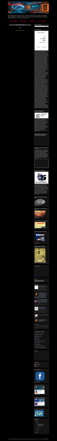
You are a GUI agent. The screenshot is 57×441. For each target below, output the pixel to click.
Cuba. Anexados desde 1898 (43, 314)
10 (37, 423)
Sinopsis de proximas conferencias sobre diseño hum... (40, 425)
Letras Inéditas (42, 21)
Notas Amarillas (37, 337)
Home (20, 27)
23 (37, 427)
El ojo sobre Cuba (37, 342)
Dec (37, 430)
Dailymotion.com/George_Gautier (40, 341)
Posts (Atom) (22, 30)
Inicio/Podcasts (13, 21)
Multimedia (23, 21)
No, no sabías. (37, 324)
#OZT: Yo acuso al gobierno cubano (40, 347)
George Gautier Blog (38, 336)
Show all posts (21, 24)
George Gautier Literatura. (39, 334)
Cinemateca (32, 21)
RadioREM (15, 4)
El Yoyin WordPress (38, 344)
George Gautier (38, 364)
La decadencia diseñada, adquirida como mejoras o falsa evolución (43, 320)
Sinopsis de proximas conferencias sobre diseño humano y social (43, 308)
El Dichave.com (37, 339)
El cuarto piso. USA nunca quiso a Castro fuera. (43, 286)
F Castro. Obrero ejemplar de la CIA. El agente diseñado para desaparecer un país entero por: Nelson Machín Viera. (43, 301)
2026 (36, 432)
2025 (36, 420)
